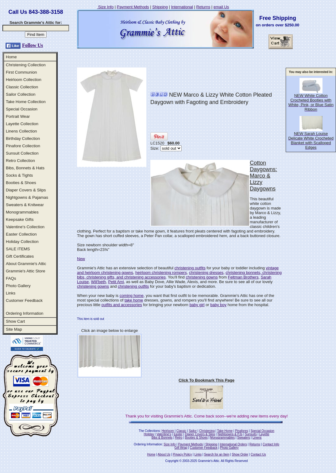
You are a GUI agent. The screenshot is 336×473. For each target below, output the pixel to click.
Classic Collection (22, 87)
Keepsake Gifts (19, 219)
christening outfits (190, 268)
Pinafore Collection (23, 146)
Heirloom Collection (23, 79)
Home (11, 57)
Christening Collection (26, 65)
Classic (181, 431)
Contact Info (271, 444)
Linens (257, 437)
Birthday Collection (23, 138)
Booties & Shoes (21, 182)
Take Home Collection (26, 101)
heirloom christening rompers (161, 272)
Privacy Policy (182, 454)
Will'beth (98, 281)
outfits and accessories (121, 304)
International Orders (233, 444)
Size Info (105, 7)
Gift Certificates (20, 256)
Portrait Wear (18, 116)
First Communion (21, 72)
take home (134, 300)
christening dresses (206, 272)
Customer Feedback (24, 300)
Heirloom (168, 431)
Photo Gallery (18, 285)
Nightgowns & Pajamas (27, 197)
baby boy (218, 304)
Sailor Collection (20, 94)
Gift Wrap (181, 447)
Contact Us (258, 454)
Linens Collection (21, 131)
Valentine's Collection (25, 227)
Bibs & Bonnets (162, 437)
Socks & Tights (19, 175)
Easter (178, 434)
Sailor (193, 431)
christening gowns (202, 277)
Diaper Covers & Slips (26, 190)
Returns (203, 7)
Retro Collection (20, 160)
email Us (221, 7)
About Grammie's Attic (26, 263)
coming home (132, 295)
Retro (178, 437)
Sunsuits (251, 434)
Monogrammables (22, 212)
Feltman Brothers (243, 277)
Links (10, 293)
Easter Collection (21, 234)
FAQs (11, 278)
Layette (264, 434)
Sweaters (243, 437)
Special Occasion (21, 109)
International (182, 7)
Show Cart (15, 321)
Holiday (149, 434)
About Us (164, 454)
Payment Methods (133, 7)
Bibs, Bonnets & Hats (25, 168)
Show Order (240, 454)
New (81, 258)
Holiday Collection (22, 241)
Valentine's (163, 434)
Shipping (160, 7)
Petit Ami (116, 281)
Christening (207, 431)
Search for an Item (216, 454)
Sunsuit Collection (22, 153)
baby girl (196, 304)
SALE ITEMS (18, 249)
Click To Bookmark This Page (206, 380)
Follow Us (32, 45)
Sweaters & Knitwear (25, 204)
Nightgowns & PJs (230, 434)
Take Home (225, 431)
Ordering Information (24, 313)
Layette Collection (22, 123)
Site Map (14, 329)
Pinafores (241, 431)
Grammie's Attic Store (25, 271)
